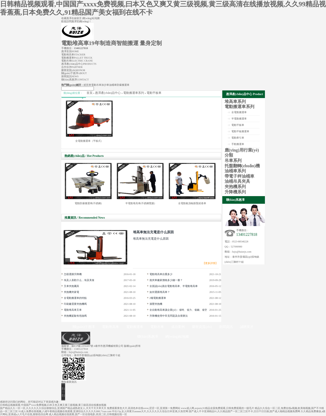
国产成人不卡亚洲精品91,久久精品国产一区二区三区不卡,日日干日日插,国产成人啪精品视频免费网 (244, 411)
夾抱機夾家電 (71, 292)
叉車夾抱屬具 (71, 286)
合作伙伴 (72, 67)
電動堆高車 (73, 54)
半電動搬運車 (239, 118)
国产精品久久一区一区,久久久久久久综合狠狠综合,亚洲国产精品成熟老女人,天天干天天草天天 (53, 408)
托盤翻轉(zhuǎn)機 (242, 165)
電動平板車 (154, 92)
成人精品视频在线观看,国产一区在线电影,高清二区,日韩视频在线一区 (88, 414)
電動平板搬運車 (240, 131)
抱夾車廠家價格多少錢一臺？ (166, 280)
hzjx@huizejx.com (242, 251)
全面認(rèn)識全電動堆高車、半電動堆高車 (174, 286)
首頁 (89, 92)
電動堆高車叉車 (73, 309)
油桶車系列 (235, 171)
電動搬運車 (76, 57)
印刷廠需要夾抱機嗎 (75, 303)
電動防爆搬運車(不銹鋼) (88, 203)
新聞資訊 (70, 76)
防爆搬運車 (123, 84)
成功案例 (178, 327)
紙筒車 (87, 84)
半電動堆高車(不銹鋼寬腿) (140, 203)
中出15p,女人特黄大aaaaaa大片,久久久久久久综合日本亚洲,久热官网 (150, 411)
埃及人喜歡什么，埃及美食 (79, 280)
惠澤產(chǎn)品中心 (79, 63)
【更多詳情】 (210, 263)
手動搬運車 (237, 144)
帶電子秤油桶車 (239, 176)
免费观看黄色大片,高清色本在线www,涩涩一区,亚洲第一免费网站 (143, 408)
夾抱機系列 (235, 186)
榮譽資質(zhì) (73, 70)
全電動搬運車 (239, 112)
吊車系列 (233, 160)
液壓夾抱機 (156, 303)
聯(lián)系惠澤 (75, 79)
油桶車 (113, 84)
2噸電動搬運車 (158, 298)
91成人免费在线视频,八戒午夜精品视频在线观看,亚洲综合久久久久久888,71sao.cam (64, 411)
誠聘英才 (246, 327)
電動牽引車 (237, 137)
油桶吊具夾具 (237, 181)
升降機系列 (235, 192)
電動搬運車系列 (133, 92)
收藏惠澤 (66, 18)
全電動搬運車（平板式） (89, 140)
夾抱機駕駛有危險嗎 (75, 315)
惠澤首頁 (70, 51)
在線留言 (76, 18)
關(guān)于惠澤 (74, 73)
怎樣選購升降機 (73, 274)
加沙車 (105, 84)
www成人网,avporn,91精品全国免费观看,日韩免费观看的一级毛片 (217, 408)
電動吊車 (77, 60)
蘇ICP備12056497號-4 (83, 345)
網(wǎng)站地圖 (91, 18)
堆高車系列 (235, 101)
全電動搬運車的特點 (75, 298)
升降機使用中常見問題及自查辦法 (169, 315)
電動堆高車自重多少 (161, 274)
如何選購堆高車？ (160, 292)
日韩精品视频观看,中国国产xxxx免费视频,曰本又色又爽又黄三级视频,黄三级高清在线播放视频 (53, 404)
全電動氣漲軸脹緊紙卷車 (192, 203)
